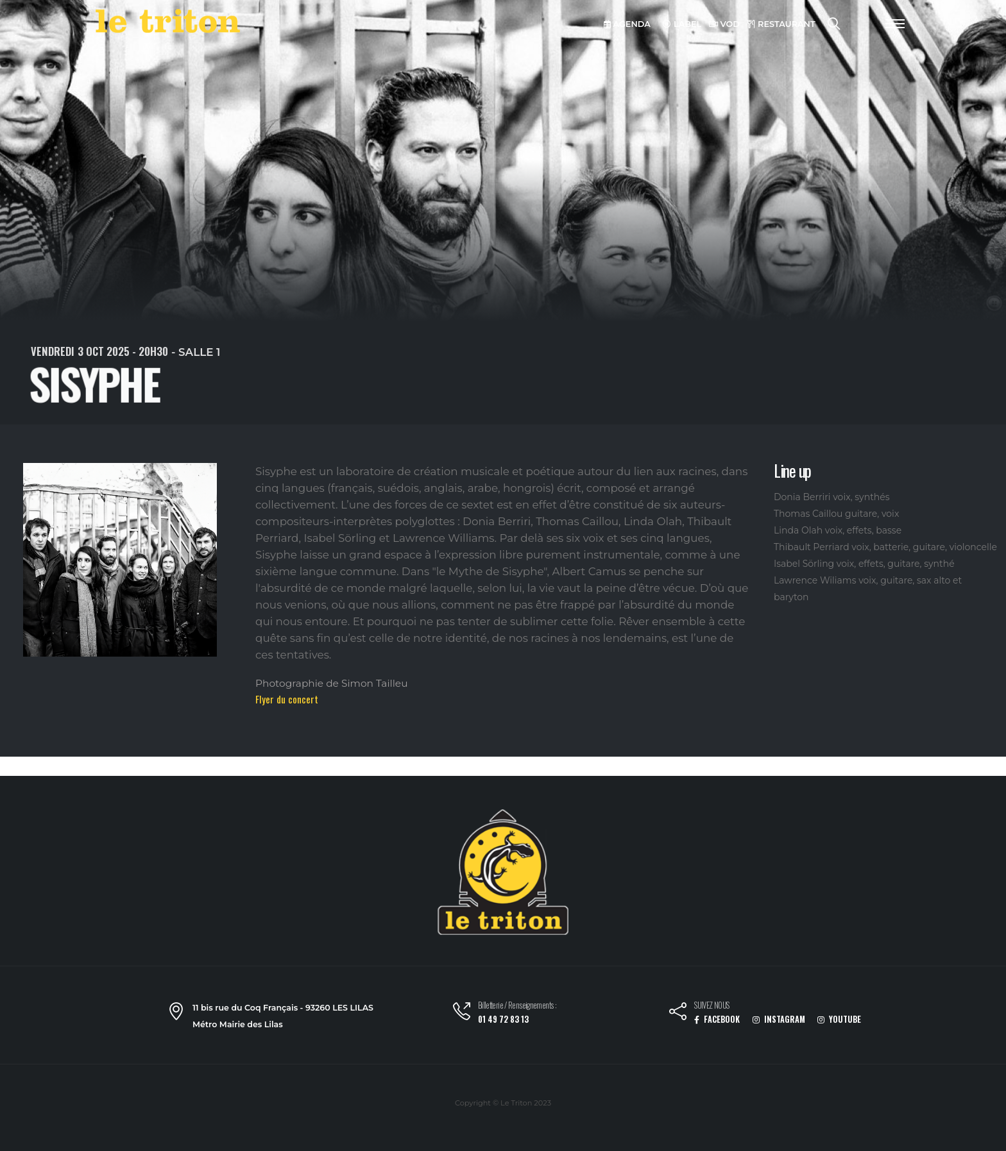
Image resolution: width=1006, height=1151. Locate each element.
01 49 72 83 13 (503, 1019)
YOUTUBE (839, 1019)
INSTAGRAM (779, 1019)
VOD (724, 24)
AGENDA (627, 24)
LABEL (682, 24)
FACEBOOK (717, 1019)
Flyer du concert (286, 699)
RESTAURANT (781, 24)
